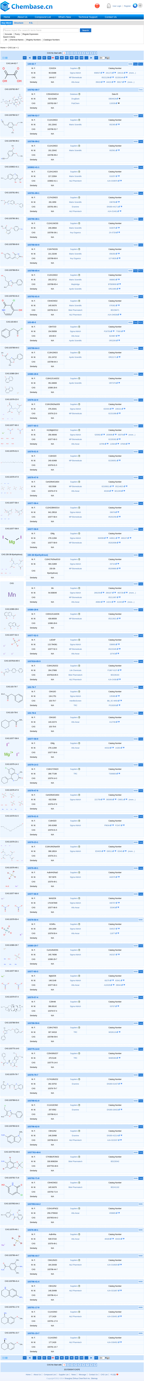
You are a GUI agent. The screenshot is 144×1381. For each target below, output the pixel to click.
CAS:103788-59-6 (12, 1023)
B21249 (118, 491)
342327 (112, 955)
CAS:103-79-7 (12, 687)
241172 (109, 73)
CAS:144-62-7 (12, 63)
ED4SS (98, 851)
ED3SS (107, 409)
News (73, 1375)
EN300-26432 (112, 1110)
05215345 (112, 649)
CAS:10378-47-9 (11, 477)
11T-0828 (113, 258)
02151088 (112, 414)
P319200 (112, 705)
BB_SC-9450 (112, 701)
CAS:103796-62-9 (12, 1126)
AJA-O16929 (112, 1265)
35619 (98, 82)
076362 (112, 306)
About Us (37, 1375)
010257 (112, 176)
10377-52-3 (33, 635)
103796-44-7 (33, 1256)
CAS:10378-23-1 (11, 842)
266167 (109, 593)
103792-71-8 (33, 1178)
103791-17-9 (33, 1307)
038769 (112, 202)
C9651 (121, 800)
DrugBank (75, 99)
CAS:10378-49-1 (11, 868)
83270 (107, 980)
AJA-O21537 (112, 1140)
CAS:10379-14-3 (11, 764)
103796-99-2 (33, 141)
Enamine (75, 207)
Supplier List (64, 1375)
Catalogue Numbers (50, 40)
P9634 (107, 825)
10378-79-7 (33, 1075)
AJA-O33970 (112, 181)
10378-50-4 (33, 920)
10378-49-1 (33, 868)
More (140, 64)
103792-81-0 (33, 296)
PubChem (75, 103)
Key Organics (75, 233)
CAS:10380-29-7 (11, 945)
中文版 (114, 1375)
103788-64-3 (33, 348)
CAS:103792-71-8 (12, 1178)
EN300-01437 (112, 1084)
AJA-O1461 (112, 211)
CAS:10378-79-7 (11, 1074)
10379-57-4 (33, 997)
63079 (120, 435)
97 (67, 58)
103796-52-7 (33, 115)
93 (49, 58)
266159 (97, 593)
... (34, 58)
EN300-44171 (112, 207)
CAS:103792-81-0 (12, 296)
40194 (107, 491)
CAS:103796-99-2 (12, 141)
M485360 (113, 1058)
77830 (118, 331)
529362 (98, 435)
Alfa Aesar (75, 82)
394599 (101, 538)
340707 (112, 903)
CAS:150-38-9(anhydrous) (11, 554)
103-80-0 (32, 322)
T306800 (112, 774)
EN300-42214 (112, 1136)
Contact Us (93, 1375)
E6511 (109, 851)
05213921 (112, 619)
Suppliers (74, 68)
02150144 (119, 77)
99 (77, 58)
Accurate (7, 34)
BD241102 (115, 1187)
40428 (107, 1239)
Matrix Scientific (75, 125)
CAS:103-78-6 (12, 713)
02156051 (112, 461)
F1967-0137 (113, 670)
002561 (112, 150)
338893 (112, 644)
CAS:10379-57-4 (11, 997)
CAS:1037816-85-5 (12, 661)
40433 (118, 1239)
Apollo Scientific (75, 289)
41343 (119, 602)
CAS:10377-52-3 (11, 635)
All (5, 40)
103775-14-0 (33, 1049)
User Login (117, 6)
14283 (118, 748)
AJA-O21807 (112, 1291)
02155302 (112, 439)
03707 (112, 1006)
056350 (112, 254)
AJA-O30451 (112, 1316)
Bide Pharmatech (75, 310)
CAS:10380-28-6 (11, 374)
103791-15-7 (33, 1333)
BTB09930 (112, 284)
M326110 (113, 1032)
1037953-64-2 (34, 1204)
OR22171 (113, 357)
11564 (112, 444)
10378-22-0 (33, 400)
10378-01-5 (33, 451)
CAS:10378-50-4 (11, 919)
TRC (75, 705)
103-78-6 (32, 713)
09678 (112, 512)
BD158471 (115, 310)
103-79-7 (32, 687)
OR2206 (112, 341)
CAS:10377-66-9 (11, 893)
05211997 (112, 597)
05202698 (112, 543)
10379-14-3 (33, 765)
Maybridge (75, 284)
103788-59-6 (33, 1023)
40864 (98, 602)
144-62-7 (32, 64)
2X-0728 (112, 233)
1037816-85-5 (34, 661)
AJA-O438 (112, 680)
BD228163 (115, 675)
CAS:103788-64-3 (12, 348)
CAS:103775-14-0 (12, 1049)
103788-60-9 (33, 245)
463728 (120, 593)
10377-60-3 (33, 426)
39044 (118, 985)
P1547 (118, 825)
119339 (112, 103)
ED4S (120, 851)
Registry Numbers (32, 40)
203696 (109, 435)
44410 (109, 82)
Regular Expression (29, 34)
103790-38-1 (33, 219)
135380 (112, 696)
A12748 (112, 722)
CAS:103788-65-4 (12, 270)
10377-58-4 (33, 503)
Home (3, 47)
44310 (107, 748)
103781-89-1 (33, 193)
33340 (112, 908)
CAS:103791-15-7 (12, 1333)
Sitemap (94, 1378)
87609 (123, 444)
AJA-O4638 (112, 315)
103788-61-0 (33, 1101)
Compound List (50, 1375)
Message (82, 1375)
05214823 (119, 486)
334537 (112, 929)
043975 (112, 228)
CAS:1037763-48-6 (12, 1152)
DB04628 (113, 99)
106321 (118, 409)
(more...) (132, 73)
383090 (109, 800)
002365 (112, 125)
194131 (120, 73)
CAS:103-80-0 (12, 322)
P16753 (107, 331)
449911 (112, 538)
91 (39, 58)
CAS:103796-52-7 (12, 115)
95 (57, 58)
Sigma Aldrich (75, 73)
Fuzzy (16, 34)
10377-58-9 (33, 529)
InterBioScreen (75, 701)
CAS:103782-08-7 (12, 89)
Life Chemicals (75, 670)
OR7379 (112, 383)
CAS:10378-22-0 (11, 399)
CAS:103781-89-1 (12, 193)
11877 (112, 933)
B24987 (112, 336)
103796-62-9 (33, 1126)
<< (25, 58)
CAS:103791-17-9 (12, 1307)
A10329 (107, 985)
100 (81, 58)
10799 (102, 444)
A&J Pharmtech (75, 181)
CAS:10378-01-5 (11, 451)
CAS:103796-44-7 (12, 1255)
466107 (124, 538)
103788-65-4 (33, 270)
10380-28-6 (33, 374)
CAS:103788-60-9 (12, 244)
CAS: (12, 583)
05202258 (112, 517)
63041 (118, 980)
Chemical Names (15, 40)
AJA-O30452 (112, 1342)
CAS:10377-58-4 (11, 503)
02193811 (106, 486)
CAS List (11, 47)
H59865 (112, 1213)
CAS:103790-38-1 (12, 218)
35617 (119, 82)
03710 (112, 564)
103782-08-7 (33, 90)
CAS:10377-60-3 (11, 425)
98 (72, 58)
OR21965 (113, 289)
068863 (112, 280)
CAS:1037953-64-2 (12, 1204)
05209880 (112, 569)
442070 (112, 877)
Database (74, 94)
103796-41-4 (33, 1281)
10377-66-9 (33, 894)
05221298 (106, 77)
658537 (97, 73)
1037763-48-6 (34, 1152)
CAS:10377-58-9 (11, 529)
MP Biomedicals (75, 77)
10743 (112, 654)
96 (62, 58)
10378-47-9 (33, 477)
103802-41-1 (33, 167)
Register (127, 6)
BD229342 (115, 1161)
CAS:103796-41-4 (12, 1281)
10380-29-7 (33, 945)
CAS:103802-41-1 (12, 167)
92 (44, 58)
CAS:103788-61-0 (12, 1100)
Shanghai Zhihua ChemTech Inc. (77, 1378)
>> (96, 58)
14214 (109, 602)
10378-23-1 (33, 842)
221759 (98, 800)
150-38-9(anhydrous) (38, 555)
